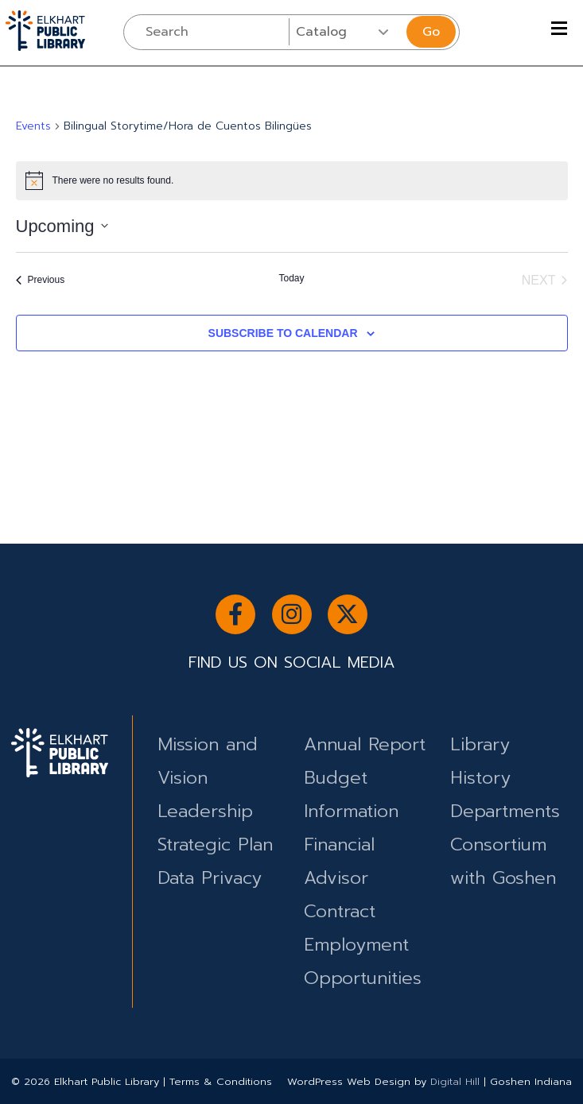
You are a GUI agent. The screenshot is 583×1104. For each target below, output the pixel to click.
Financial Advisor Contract (339, 877)
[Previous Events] (40, 280)
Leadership (205, 811)
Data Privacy (209, 878)
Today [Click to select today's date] (291, 278)
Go (431, 31)
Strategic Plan (215, 844)
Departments (505, 811)
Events (33, 126)
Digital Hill (455, 1081)
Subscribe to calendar (283, 333)
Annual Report (365, 744)
